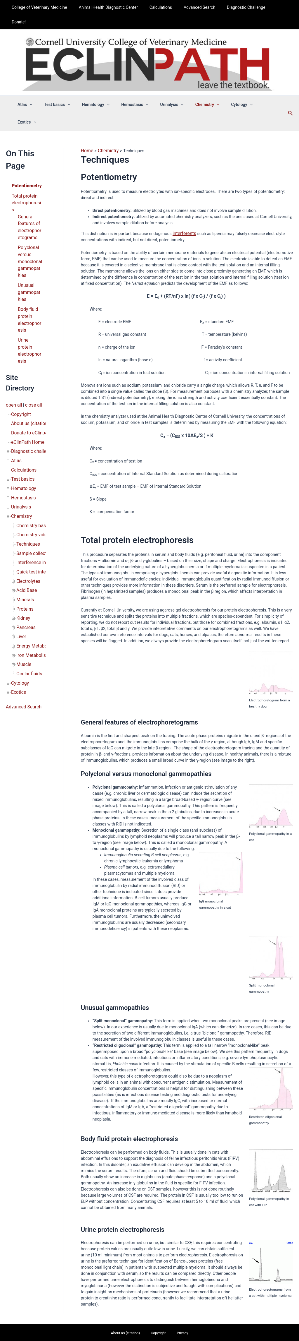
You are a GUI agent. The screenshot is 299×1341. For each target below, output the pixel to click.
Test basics (21, 406)
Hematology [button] (100, 90)
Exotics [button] (260, 90)
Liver (20, 545)
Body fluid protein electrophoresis (29, 266)
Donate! (273, 7)
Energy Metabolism (33, 554)
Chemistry (20, 439)
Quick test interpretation (38, 488)
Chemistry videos (32, 455)
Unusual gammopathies (29, 242)
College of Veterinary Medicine (46, 7)
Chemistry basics (32, 447)
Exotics (17, 594)
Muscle (22, 570)
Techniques (26, 463)
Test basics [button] (65, 90)
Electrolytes (27, 496)
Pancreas (24, 537)
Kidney (22, 529)
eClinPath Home (26, 373)
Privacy (175, 1299)
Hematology (22, 414)
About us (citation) (28, 357)
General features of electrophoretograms (30, 184)
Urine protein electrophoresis (29, 291)
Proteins (24, 521)
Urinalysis (20, 431)
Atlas (15, 390)
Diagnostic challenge (30, 381)
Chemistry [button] (201, 90)
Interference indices (34, 480)
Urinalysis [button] (169, 90)
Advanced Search (196, 7)
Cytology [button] (232, 90)
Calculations (160, 7)
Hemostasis (22, 422)
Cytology (19, 586)
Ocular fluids (27, 578)
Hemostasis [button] (136, 90)
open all (13, 340)
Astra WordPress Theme (192, 1325)
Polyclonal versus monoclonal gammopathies (29, 214)
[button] (41, 90)
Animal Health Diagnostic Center (111, 7)
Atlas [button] (36, 90)
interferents (183, 200)
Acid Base (25, 504)
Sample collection (32, 472)
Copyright (20, 349)
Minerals (24, 513)
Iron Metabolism (31, 562)
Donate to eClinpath (29, 365)
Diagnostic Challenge (239, 7)
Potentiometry (25, 153)
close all (30, 340)
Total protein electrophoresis (26, 165)
